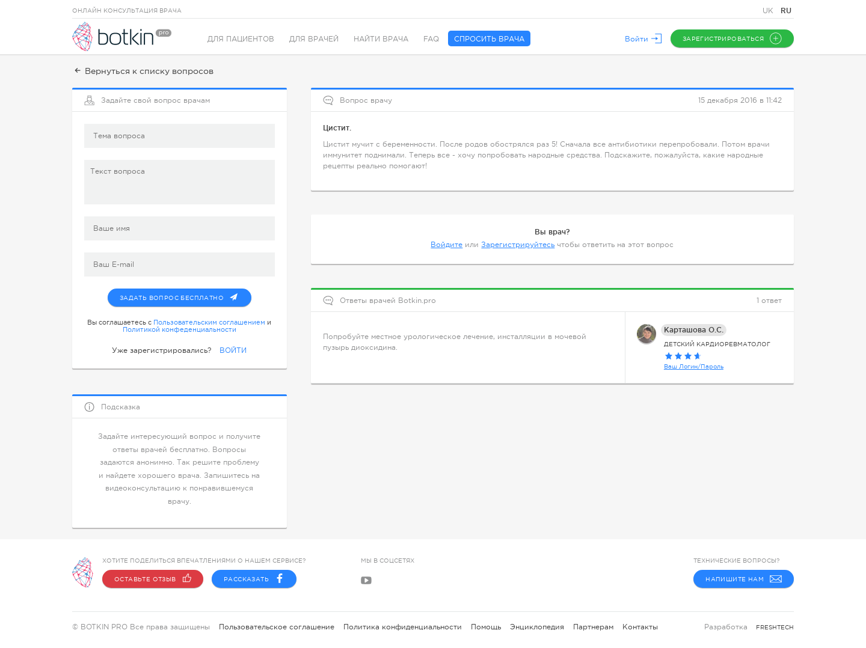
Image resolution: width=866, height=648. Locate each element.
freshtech (775, 627)
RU (786, 10)
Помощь (486, 627)
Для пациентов (240, 39)
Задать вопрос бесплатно (185, 295)
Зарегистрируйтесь (517, 244)
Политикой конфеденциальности (179, 329)
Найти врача (381, 39)
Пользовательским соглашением (209, 322)
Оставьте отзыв (152, 579)
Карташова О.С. (693, 330)
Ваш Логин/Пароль (693, 366)
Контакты (640, 627)
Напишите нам (743, 579)
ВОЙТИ (233, 350)
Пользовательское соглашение (276, 627)
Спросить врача (489, 39)
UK (769, 11)
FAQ (431, 39)
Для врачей (314, 39)
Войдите (446, 244)
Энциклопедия (537, 627)
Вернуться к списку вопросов (142, 71)
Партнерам (593, 627)
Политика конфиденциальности (402, 627)
